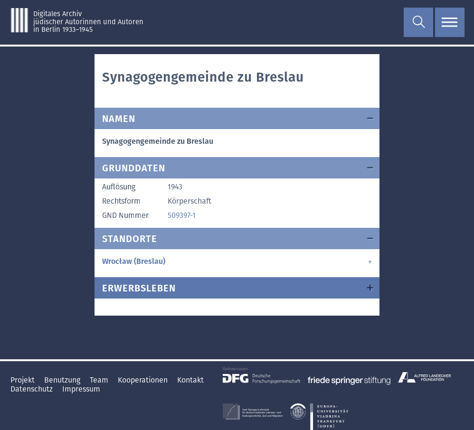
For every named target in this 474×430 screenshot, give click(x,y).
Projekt (23, 379)
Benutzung (63, 379)
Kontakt (190, 379)
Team (100, 379)
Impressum (81, 388)
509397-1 (182, 215)
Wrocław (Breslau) (133, 261)
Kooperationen (144, 379)
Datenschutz (32, 388)
